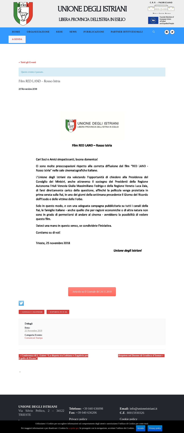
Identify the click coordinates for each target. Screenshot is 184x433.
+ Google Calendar (31, 312)
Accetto (140, 428)
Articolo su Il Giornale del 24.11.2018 (92, 291)
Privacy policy (78, 419)
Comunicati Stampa (34, 338)
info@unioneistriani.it (144, 408)
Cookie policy (128, 419)
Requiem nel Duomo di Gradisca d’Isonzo (142, 355)
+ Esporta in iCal (57, 312)
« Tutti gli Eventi (27, 62)
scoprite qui (73, 428)
